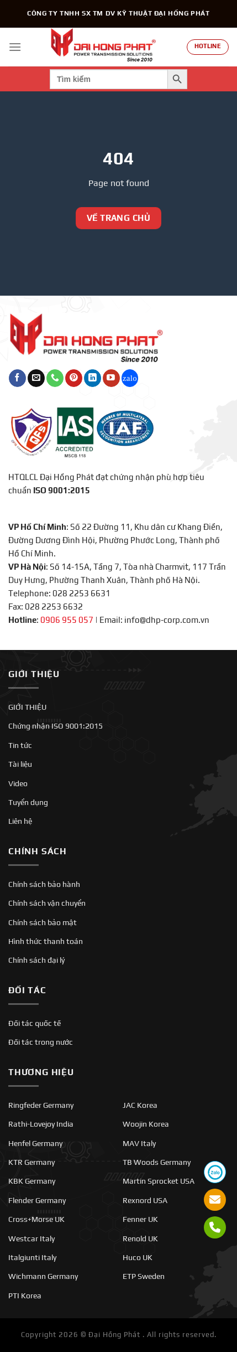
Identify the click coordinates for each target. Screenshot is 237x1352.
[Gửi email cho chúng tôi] (36, 378)
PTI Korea (24, 1295)
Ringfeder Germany (40, 1105)
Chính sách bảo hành (44, 884)
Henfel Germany (35, 1143)
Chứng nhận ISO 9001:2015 (55, 725)
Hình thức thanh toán (45, 941)
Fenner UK (140, 1219)
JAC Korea (140, 1105)
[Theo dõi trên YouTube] (111, 378)
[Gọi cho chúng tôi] (55, 378)
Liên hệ (20, 821)
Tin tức (20, 745)
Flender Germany (37, 1200)
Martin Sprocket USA (158, 1180)
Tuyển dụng (28, 802)
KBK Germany (31, 1180)
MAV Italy (139, 1143)
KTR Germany (31, 1162)
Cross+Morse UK (36, 1219)
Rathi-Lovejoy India (40, 1123)
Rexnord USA (145, 1200)
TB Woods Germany (157, 1162)
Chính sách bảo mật (42, 922)
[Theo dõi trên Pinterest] (73, 378)
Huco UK (137, 1257)
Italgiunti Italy (32, 1257)
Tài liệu (20, 764)
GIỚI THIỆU (27, 707)
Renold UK (140, 1238)
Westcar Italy (31, 1238)
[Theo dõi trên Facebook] (17, 378)
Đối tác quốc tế (34, 1023)
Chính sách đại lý (36, 960)
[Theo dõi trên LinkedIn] (92, 378)
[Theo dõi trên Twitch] (130, 378)
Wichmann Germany (43, 1276)
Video (18, 783)
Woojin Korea (146, 1123)
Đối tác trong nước (40, 1042)
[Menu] (15, 46)
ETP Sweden (144, 1276)
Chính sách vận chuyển (47, 903)
